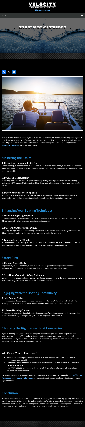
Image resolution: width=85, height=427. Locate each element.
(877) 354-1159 (42, 10)
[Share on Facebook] (4, 72)
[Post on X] (9, 72)
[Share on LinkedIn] (14, 72)
